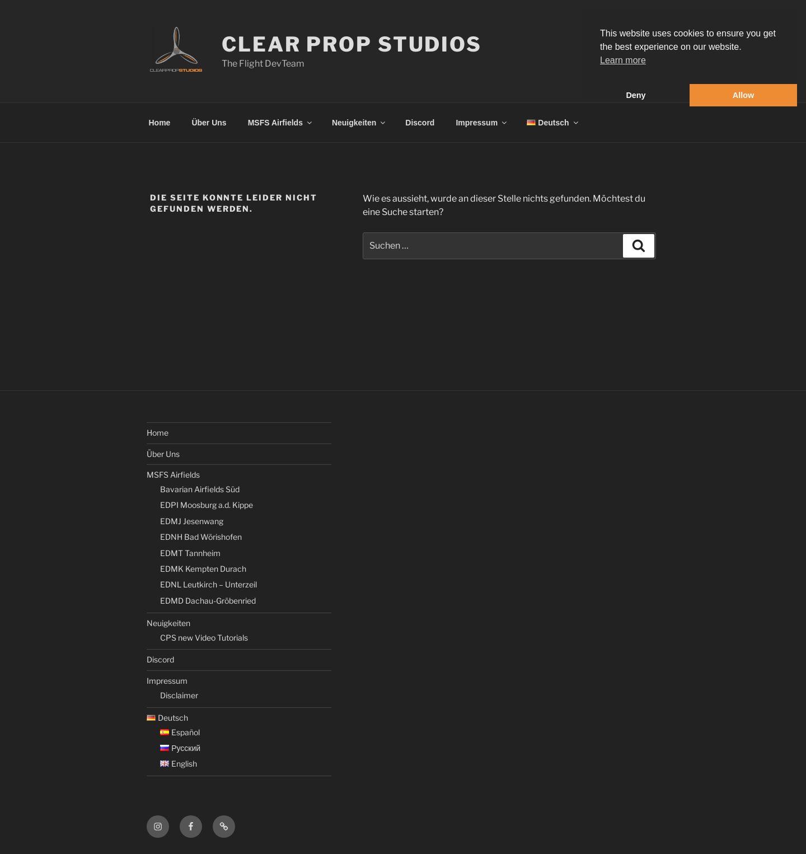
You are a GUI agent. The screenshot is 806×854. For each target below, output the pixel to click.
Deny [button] (635, 95)
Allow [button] (743, 95)
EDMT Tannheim (190, 553)
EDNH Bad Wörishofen (201, 537)
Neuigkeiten (359, 122)
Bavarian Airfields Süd (200, 489)
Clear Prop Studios (352, 44)
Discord (419, 122)
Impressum (482, 122)
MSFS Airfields (280, 122)
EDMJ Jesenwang (191, 521)
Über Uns (208, 122)
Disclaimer (179, 695)
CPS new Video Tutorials (204, 637)
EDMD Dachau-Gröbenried (208, 600)
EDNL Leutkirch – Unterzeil (208, 584)
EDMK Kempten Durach (203, 568)
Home (160, 122)
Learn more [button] (623, 60)
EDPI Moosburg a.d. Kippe (206, 505)
